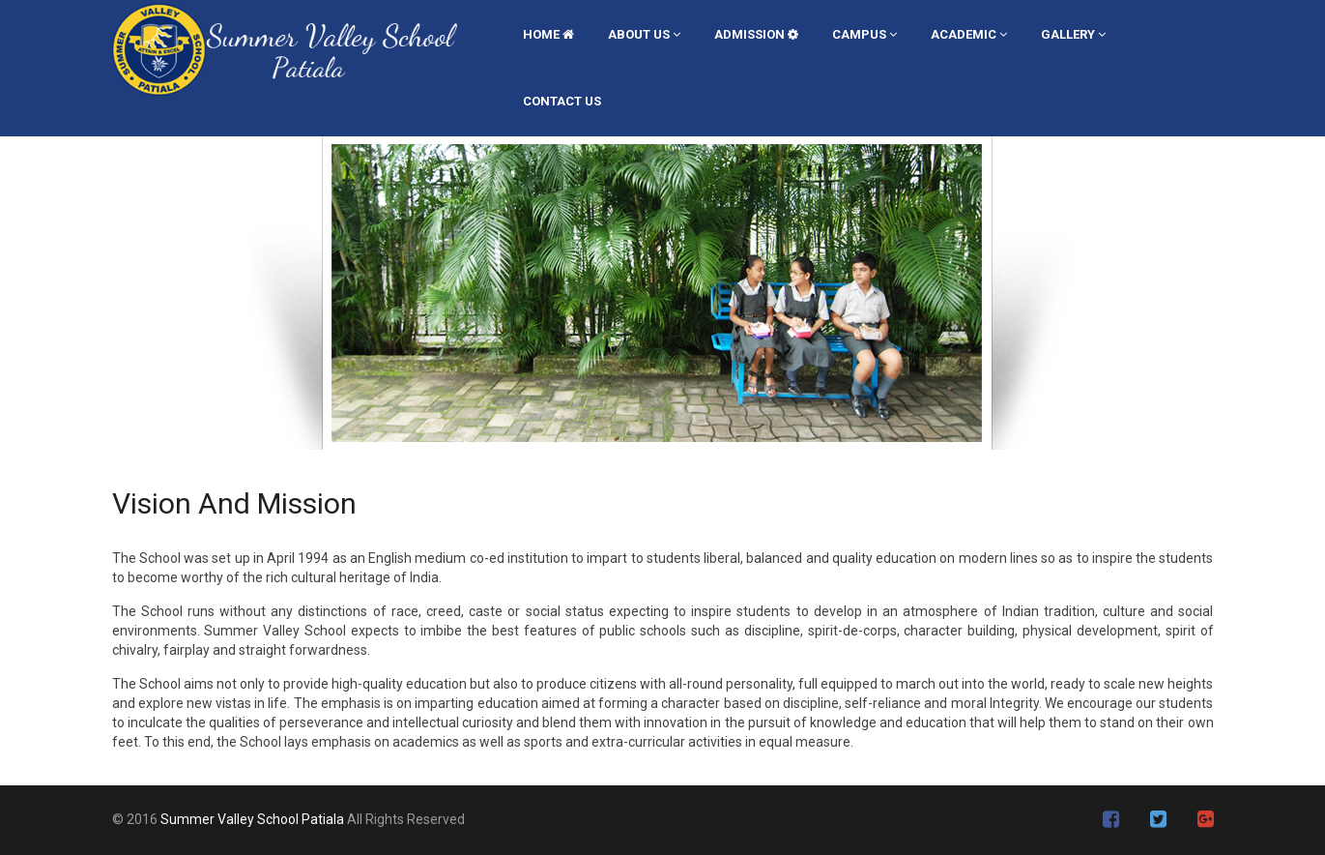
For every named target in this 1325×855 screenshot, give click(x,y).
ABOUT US (644, 34)
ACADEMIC (969, 34)
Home (548, 34)
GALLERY (1073, 34)
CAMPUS (864, 34)
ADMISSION (756, 34)
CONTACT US (562, 101)
